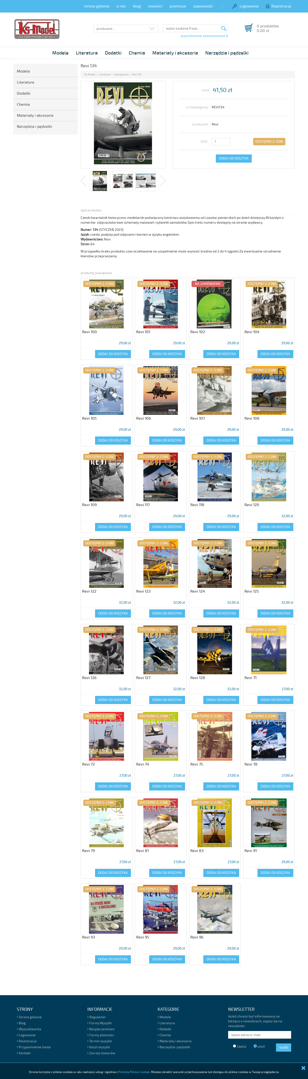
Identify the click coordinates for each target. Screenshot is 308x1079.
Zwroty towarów (101, 1053)
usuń (259, 1046)
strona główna (96, 6)
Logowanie (245, 6)
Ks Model (89, 74)
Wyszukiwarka (29, 1029)
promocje (178, 6)
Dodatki (113, 53)
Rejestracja (278, 6)
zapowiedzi (203, 6)
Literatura (87, 53)
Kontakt (24, 1053)
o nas (121, 6)
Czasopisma (121, 74)
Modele (60, 53)
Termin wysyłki (99, 1041)
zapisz (239, 1046)
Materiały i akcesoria (175, 53)
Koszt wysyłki (98, 1047)
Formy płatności (100, 1035)
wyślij (283, 1047)
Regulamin (96, 1017)
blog (137, 6)
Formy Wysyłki (99, 1023)
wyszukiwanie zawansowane (204, 36)
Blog (21, 1023)
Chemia (137, 53)
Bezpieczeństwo (101, 1029)
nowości (155, 6)
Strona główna (29, 1017)
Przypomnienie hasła (34, 1047)
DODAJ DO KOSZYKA (234, 158)
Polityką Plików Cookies (134, 1072)
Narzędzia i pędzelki (227, 53)
